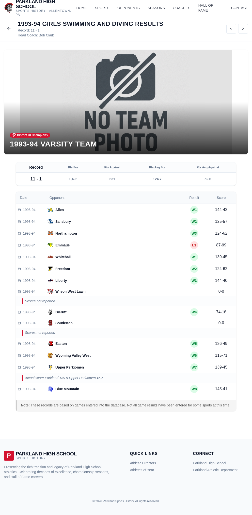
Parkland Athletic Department (215, 470)
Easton (61, 344)
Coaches (181, 8)
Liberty (61, 281)
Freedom (62, 269)
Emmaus (62, 245)
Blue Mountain (67, 389)
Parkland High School (209, 463)
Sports (102, 8)
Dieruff (60, 312)
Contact (239, 8)
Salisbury (63, 222)
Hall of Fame (205, 7)
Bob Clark (46, 35)
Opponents (128, 8)
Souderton (64, 323)
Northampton (66, 233)
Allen (59, 210)
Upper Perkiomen (69, 367)
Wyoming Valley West (73, 355)
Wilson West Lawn (70, 291)
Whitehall (63, 257)
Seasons (156, 8)
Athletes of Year (142, 470)
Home (81, 8)
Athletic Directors (143, 463)
